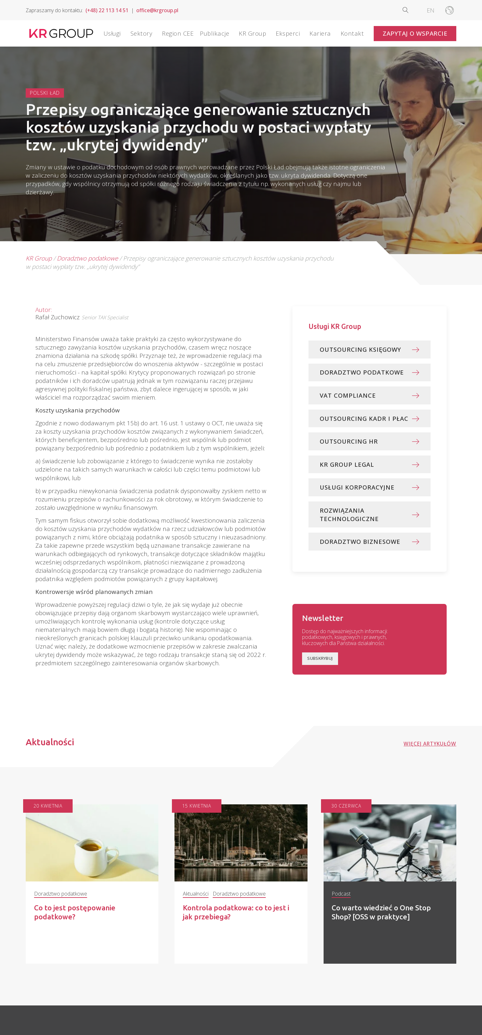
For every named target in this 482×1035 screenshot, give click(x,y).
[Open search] (411, 10)
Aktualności (196, 903)
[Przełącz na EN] (431, 10)
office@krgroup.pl (157, 10)
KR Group (39, 258)
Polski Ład (45, 92)
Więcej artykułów (430, 753)
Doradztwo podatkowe (87, 258)
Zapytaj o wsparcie (415, 33)
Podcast (341, 903)
